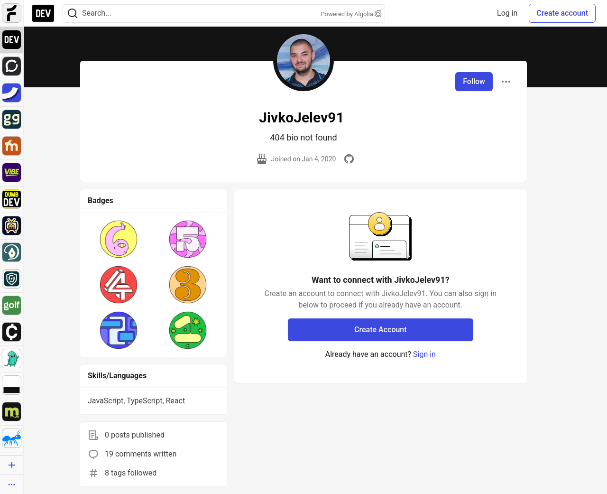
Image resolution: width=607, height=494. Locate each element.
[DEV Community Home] (43, 13)
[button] (118, 239)
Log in (507, 13)
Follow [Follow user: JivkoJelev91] (474, 81)
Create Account (380, 329)
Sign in (424, 354)
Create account (562, 13)
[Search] (72, 13)
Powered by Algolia (351, 14)
